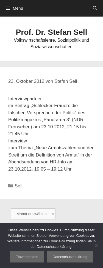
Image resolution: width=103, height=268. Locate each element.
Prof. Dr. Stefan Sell (51, 32)
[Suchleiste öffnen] (95, 8)
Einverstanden (27, 257)
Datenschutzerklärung (70, 257)
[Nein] (96, 245)
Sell (18, 186)
